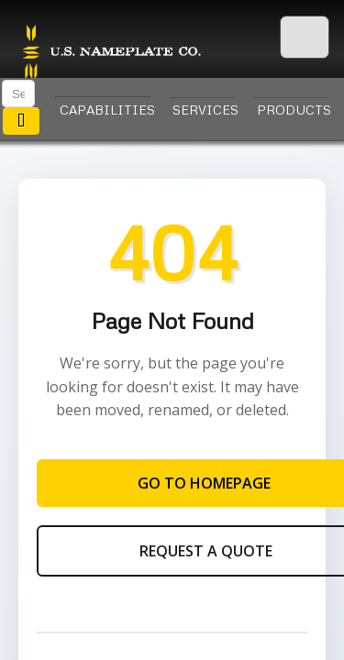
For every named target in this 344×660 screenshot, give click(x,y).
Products (292, 109)
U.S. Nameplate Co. (110, 53)
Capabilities (105, 109)
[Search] (18, 93)
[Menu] (304, 38)
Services (203, 109)
